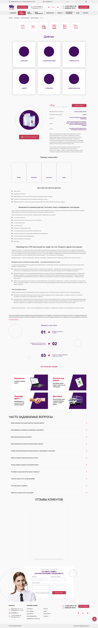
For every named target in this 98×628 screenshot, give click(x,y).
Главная (11, 17)
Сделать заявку (79, 105)
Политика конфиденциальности (81, 625)
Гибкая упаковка (35, 17)
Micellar (64, 177)
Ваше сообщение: (36, 582)
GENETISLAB (34, 177)
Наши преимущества (39, 13)
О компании (13, 12)
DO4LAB (19, 177)
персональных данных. (45, 593)
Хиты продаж (22, 13)
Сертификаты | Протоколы (69, 13)
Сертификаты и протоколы (33, 618)
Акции (77, 12)
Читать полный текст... (14, 319)
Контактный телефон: (56, 576)
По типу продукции (25, 17)
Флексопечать (50, 12)
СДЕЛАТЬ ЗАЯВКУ (84, 7)
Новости (59, 12)
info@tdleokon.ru (49, 1)
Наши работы (29, 13)
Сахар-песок (49, 177)
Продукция (16, 17)
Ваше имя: (34, 576)
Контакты (85, 12)
